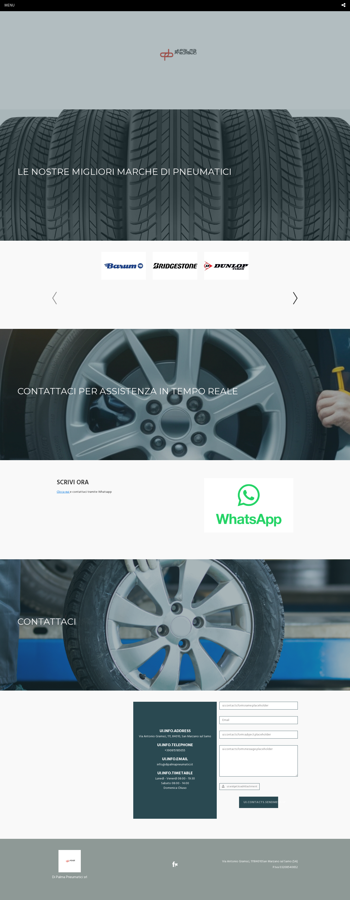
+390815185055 (175, 750)
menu (9, 5)
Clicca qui (63, 492)
